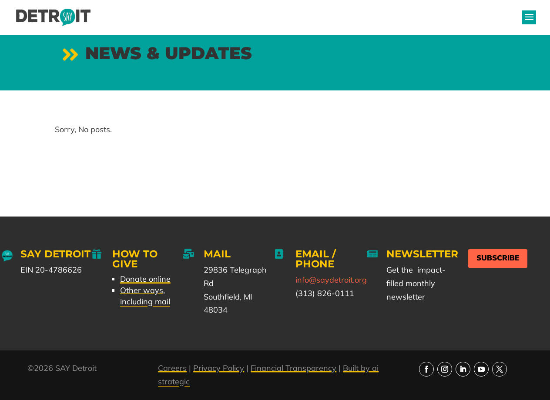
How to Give (135, 259)
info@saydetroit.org (331, 280)
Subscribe (497, 258)
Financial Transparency (293, 368)
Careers (172, 368)
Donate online (145, 279)
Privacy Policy (218, 368)
